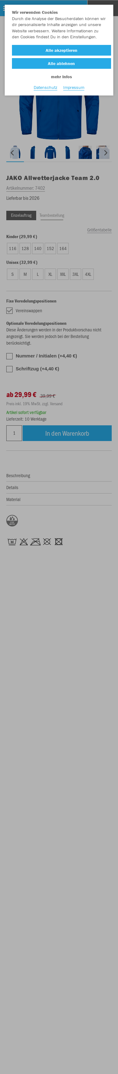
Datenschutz (45, 87)
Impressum (73, 87)
